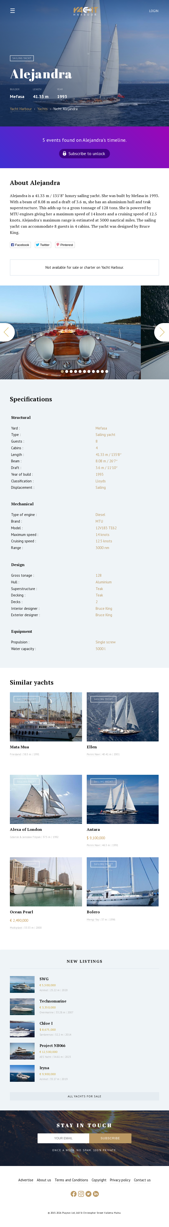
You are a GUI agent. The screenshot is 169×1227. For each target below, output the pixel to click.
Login (154, 11)
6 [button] (84, 371)
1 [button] (62, 371)
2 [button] (66, 371)
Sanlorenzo (46, 1034)
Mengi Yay (93, 919)
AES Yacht (45, 1057)
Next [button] (161, 332)
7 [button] (88, 371)
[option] (70, 332)
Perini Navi (93, 754)
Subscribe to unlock (86, 153)
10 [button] (102, 371)
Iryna (44, 1067)
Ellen (92, 747)
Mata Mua (19, 747)
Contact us (142, 1180)
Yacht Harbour (86, 12)
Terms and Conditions (71, 1180)
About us (44, 1180)
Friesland (15, 754)
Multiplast (16, 927)
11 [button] (106, 371)
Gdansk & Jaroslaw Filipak (25, 837)
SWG (44, 978)
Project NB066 (52, 1045)
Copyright (99, 1180)
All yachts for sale (84, 1096)
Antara (93, 829)
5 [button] (80, 371)
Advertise (25, 1180)
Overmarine (47, 1012)
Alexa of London (26, 829)
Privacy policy (120, 1180)
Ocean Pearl (21, 912)
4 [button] (75, 371)
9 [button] (97, 371)
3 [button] (71, 371)
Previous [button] (7, 332)
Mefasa (17, 96)
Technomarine (53, 1001)
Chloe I (46, 1023)
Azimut (44, 990)
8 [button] (93, 371)
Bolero (93, 912)
